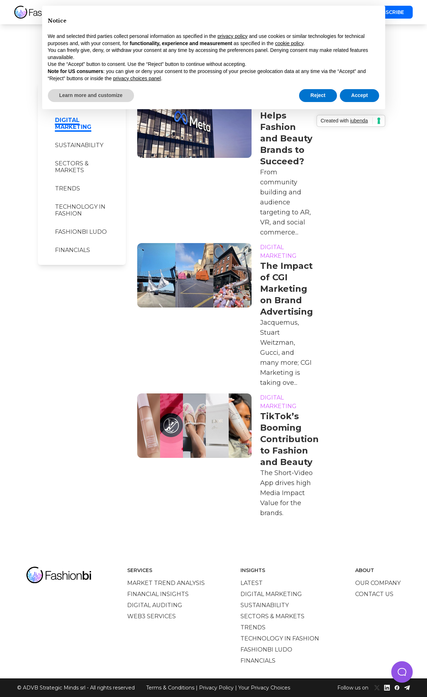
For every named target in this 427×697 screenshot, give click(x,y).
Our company (378, 583)
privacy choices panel (137, 78)
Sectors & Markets (72, 167)
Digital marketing (73, 123)
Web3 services (151, 616)
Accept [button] (359, 95)
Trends (67, 188)
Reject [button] (318, 95)
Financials (72, 250)
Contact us (374, 594)
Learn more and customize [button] (91, 95)
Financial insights (158, 594)
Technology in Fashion (80, 210)
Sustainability (79, 145)
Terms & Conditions (170, 687)
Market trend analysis (166, 583)
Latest (251, 583)
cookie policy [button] (289, 43)
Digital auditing (154, 605)
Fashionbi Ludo (81, 231)
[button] (402, 672)
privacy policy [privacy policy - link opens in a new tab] (233, 36)
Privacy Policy (216, 687)
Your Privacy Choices (264, 687)
